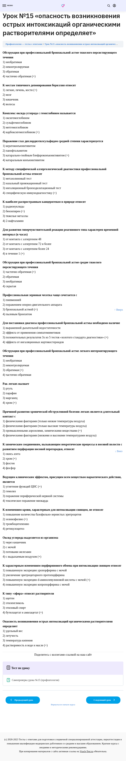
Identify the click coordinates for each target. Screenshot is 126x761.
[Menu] (7, 5)
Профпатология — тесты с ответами (24, 44)
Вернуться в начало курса (63, 704)
